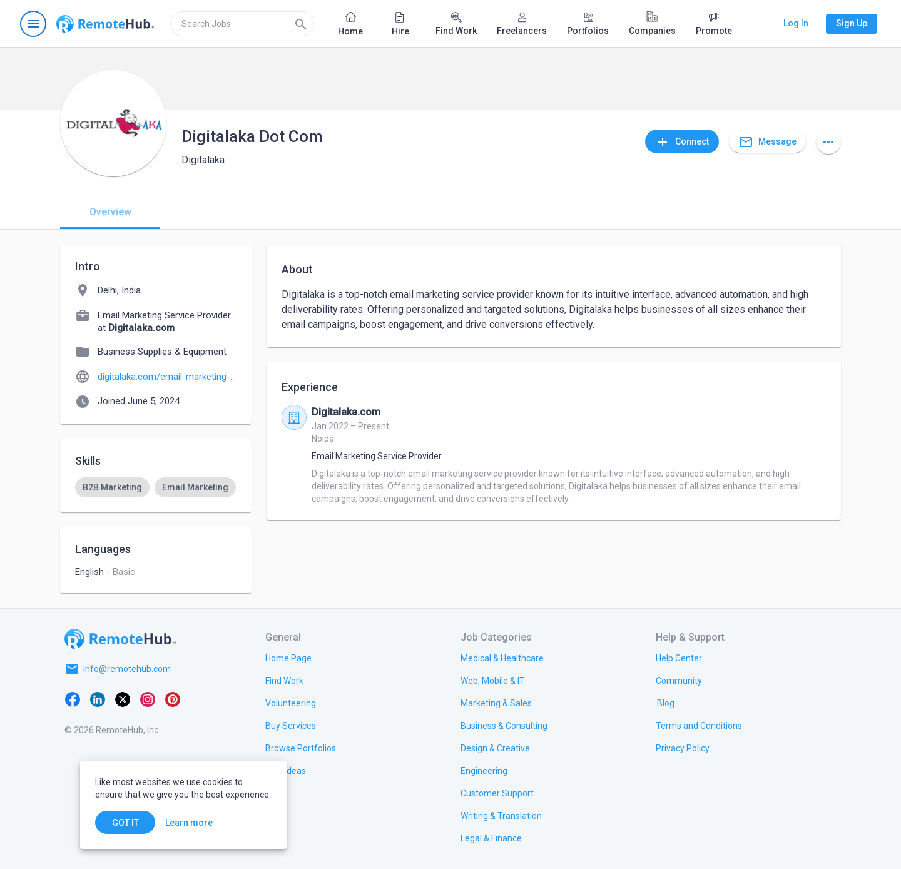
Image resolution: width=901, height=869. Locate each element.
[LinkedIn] (97, 698)
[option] (112, 487)
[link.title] (288, 657)
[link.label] (679, 657)
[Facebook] (72, 698)
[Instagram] (147, 698)
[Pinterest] (172, 698)
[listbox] (156, 487)
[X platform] (122, 698)
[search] (242, 24)
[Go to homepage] (105, 24)
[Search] (300, 23)
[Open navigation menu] (33, 24)
